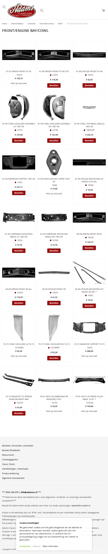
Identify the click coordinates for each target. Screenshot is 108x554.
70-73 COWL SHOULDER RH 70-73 (54, 344)
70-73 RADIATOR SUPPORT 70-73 (89, 344)
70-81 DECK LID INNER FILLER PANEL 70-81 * (89, 398)
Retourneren (8, 455)
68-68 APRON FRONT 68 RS (89, 234)
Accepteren (25, 546)
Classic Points (8, 464)
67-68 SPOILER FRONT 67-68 (89, 71)
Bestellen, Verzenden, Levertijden (17, 445)
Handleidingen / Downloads (15, 468)
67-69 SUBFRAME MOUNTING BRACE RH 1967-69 (54, 235)
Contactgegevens (10, 459)
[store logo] (22, 10)
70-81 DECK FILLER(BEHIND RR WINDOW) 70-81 (54, 398)
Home (4, 23)
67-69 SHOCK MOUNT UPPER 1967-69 (54, 180)
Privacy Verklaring (10, 473)
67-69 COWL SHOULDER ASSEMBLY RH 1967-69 (54, 125)
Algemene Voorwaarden (13, 478)
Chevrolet (32, 23)
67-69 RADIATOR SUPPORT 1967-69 (18, 178)
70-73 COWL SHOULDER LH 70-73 (18, 344)
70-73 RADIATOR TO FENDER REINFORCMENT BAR (18, 398)
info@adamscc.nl (29, 492)
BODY (60, 23)
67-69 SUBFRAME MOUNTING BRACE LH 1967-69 (18, 235)
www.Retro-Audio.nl (81, 505)
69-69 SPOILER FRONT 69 (54, 289)
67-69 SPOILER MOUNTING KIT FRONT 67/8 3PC (89, 180)
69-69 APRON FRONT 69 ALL (19, 289)
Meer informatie (50, 546)
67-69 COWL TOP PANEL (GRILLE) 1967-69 (89, 125)
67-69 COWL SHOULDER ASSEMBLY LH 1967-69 (18, 125)
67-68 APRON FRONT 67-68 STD (54, 71)
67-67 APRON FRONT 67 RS (18, 71)
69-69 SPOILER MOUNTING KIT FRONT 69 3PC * (89, 290)
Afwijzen (37, 546)
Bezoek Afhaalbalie (11, 450)
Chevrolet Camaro (47, 23)
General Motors (17, 23)
